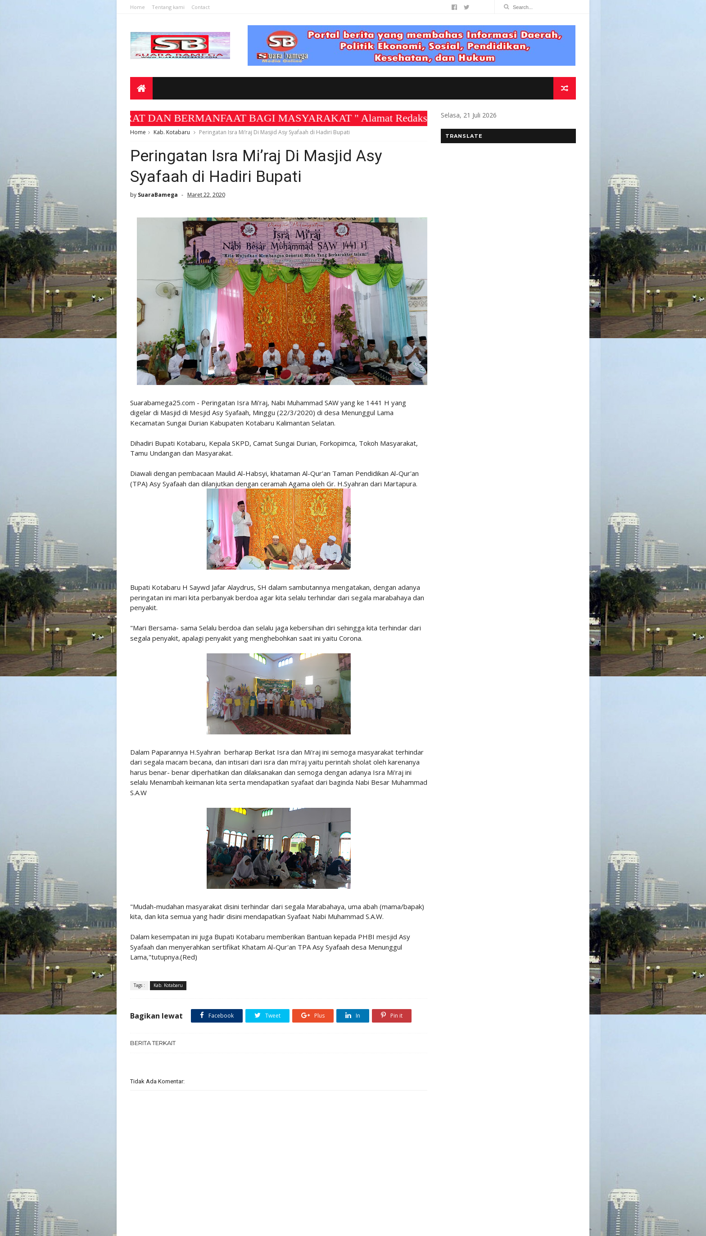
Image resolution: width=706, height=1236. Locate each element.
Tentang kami (168, 7)
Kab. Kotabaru (172, 132)
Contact (200, 7)
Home (137, 7)
